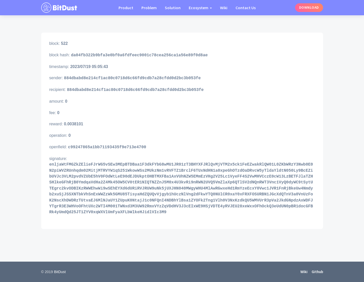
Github (317, 271)
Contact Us (246, 7)
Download (309, 7)
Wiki (223, 7)
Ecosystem (199, 7)
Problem (149, 7)
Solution (173, 7)
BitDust (60, 272)
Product (126, 7)
